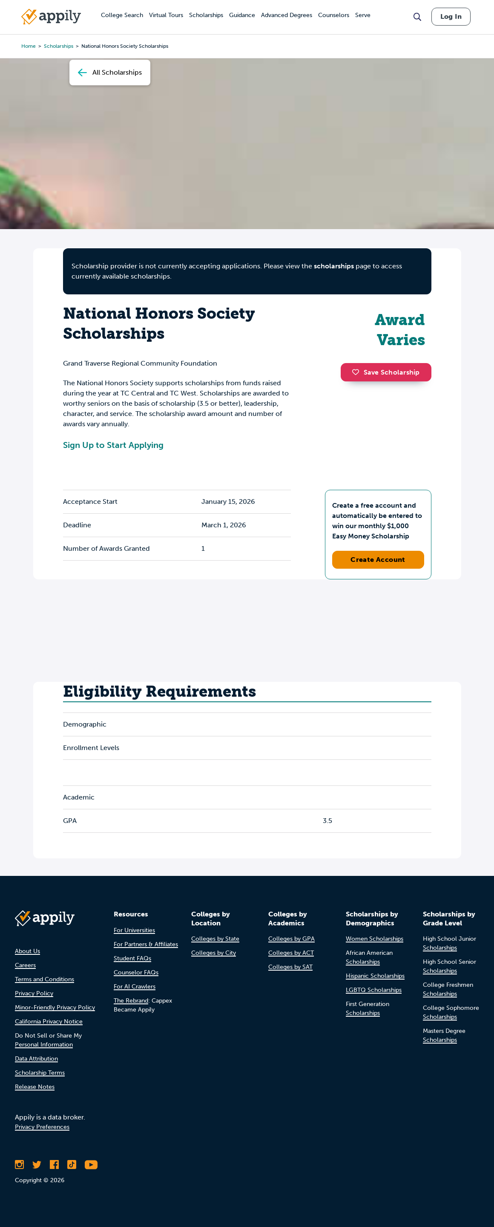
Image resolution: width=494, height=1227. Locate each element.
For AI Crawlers (134, 986)
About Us (27, 951)
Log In (451, 16)
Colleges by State (215, 938)
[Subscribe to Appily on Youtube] (91, 1164)
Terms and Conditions (44, 979)
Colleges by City (213, 953)
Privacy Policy (34, 993)
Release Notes (35, 1086)
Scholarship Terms (40, 1072)
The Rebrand (131, 1000)
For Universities (134, 930)
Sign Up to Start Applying (113, 445)
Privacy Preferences (42, 1127)
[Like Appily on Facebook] (54, 1164)
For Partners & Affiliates (146, 944)
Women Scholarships (374, 938)
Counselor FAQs (136, 972)
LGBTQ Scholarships (374, 990)
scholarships (334, 266)
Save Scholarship (385, 372)
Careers (25, 965)
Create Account (377, 559)
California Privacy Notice (49, 1021)
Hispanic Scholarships (375, 976)
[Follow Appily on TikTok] (71, 1164)
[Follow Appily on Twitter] (36, 1164)
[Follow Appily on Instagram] (19, 1164)
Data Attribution (36, 1058)
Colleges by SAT (290, 967)
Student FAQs (132, 958)
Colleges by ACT (291, 953)
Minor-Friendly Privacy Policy (55, 1007)
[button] (357, 372)
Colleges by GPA (291, 938)
